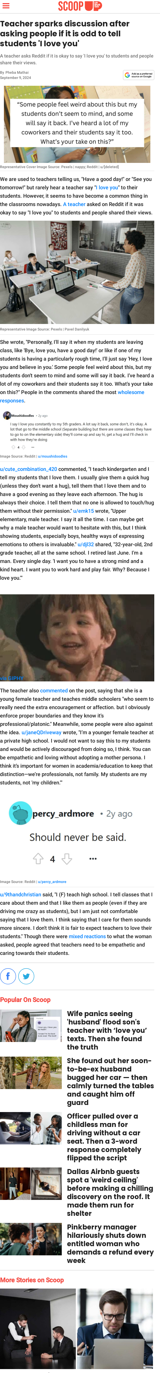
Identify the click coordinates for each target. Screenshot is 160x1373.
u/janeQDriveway (41, 732)
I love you (107, 187)
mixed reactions (87, 936)
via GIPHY (11, 678)
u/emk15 (83, 511)
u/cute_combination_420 (28, 469)
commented (54, 690)
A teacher (74, 204)
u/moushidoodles (52, 456)
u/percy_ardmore (52, 882)
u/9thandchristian (20, 894)
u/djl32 (86, 544)
